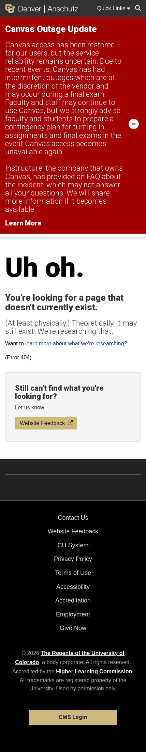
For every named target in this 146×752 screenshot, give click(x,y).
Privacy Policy (73, 558)
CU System (72, 545)
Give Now (73, 628)
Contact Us (73, 517)
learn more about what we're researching (74, 343)
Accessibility (73, 586)
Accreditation (73, 600)
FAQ (93, 176)
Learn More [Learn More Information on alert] (23, 223)
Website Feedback (73, 531)
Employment (73, 614)
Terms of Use (73, 572)
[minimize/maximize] (134, 123)
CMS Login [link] (73, 717)
